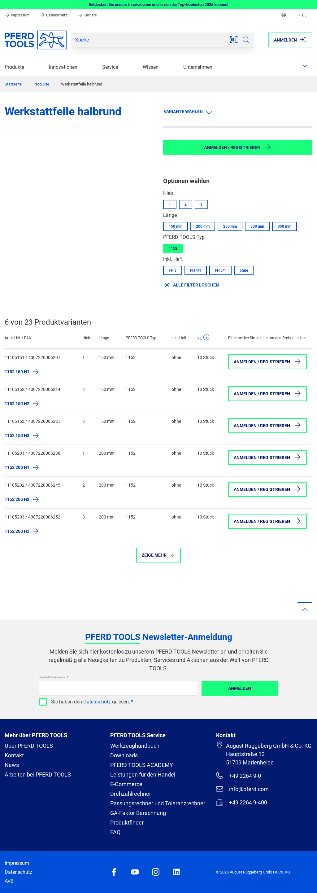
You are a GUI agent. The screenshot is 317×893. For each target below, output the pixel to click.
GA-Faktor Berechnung (138, 813)
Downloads (124, 755)
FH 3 (172, 270)
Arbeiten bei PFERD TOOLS (38, 774)
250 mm (230, 226)
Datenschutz (54, 15)
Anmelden (239, 688)
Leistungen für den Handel (142, 774)
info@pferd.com (242, 789)
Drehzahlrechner (130, 793)
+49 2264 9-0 (238, 775)
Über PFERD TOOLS (29, 745)
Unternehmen (197, 67)
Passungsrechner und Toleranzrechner (157, 803)
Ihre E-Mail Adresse (52, 677)
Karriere (87, 15)
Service (110, 67)
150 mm (175, 226)
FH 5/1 (220, 270)
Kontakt (14, 755)
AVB (9, 881)
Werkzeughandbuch (134, 745)
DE (302, 15)
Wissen (150, 67)
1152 (173, 248)
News (12, 765)
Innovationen (63, 67)
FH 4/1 (195, 270)
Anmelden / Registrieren (237, 147)
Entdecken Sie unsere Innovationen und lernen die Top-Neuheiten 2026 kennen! (158, 4)
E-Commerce (126, 784)
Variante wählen (188, 111)
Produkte (14, 67)
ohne (244, 270)
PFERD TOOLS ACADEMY (141, 765)
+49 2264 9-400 (241, 802)
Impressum (18, 15)
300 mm (257, 226)
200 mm (203, 226)
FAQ (115, 832)
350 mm (284, 226)
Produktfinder (127, 822)
